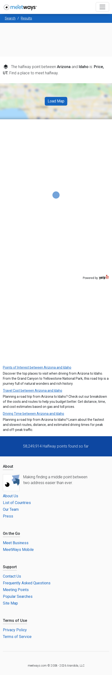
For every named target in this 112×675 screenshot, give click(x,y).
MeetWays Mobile (18, 549)
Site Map (10, 603)
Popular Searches (18, 596)
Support (10, 567)
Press (8, 516)
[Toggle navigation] (102, 7)
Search (10, 18)
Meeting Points (16, 589)
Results (26, 18)
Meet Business (15, 543)
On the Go (11, 533)
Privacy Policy (15, 630)
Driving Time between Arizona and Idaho (33, 414)
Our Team (11, 509)
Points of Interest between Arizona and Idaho (37, 367)
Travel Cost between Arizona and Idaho (32, 390)
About (8, 466)
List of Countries (17, 502)
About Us (10, 496)
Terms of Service (17, 636)
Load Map (56, 101)
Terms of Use (15, 620)
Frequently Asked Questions (26, 583)
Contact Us (12, 576)
